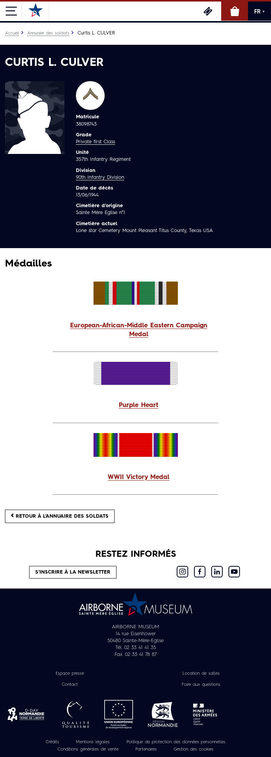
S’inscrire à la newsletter (72, 572)
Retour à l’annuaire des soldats (59, 516)
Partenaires (146, 749)
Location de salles (201, 673)
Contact (70, 684)
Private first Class (95, 141)
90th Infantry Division (100, 177)
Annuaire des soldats (48, 33)
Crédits (52, 742)
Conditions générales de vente (87, 749)
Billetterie (207, 11)
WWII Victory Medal (138, 477)
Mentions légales (93, 742)
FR (259, 11)
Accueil (12, 33)
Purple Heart (138, 405)
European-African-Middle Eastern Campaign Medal (138, 330)
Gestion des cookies (194, 749)
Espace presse (70, 673)
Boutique (234, 11)
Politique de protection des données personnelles (175, 742)
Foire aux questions (201, 684)
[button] (135, 330)
